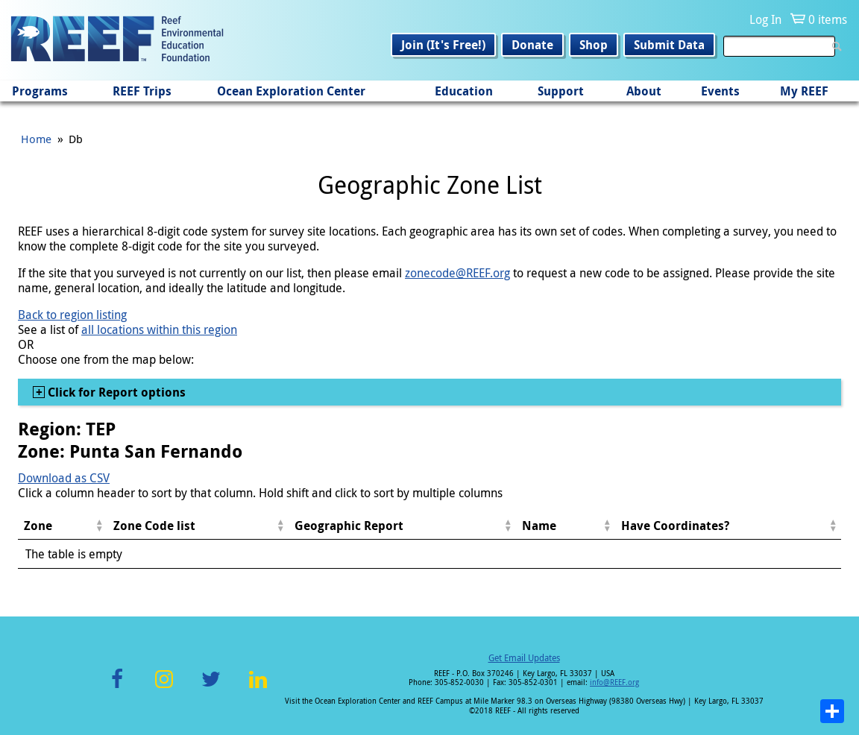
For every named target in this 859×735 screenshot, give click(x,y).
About (643, 91)
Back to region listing (72, 314)
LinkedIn (257, 688)
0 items (827, 19)
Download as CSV (64, 478)
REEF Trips (142, 91)
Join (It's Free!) (443, 45)
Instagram (164, 688)
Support (561, 91)
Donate (532, 45)
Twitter (211, 688)
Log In (765, 19)
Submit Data (669, 45)
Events (720, 91)
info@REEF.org (614, 682)
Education (464, 91)
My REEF (804, 91)
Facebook (117, 688)
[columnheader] (62, 526)
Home (36, 138)
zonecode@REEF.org (457, 273)
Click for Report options (115, 392)
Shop (593, 45)
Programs (40, 91)
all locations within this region (159, 329)
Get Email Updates (524, 657)
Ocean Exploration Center (291, 91)
